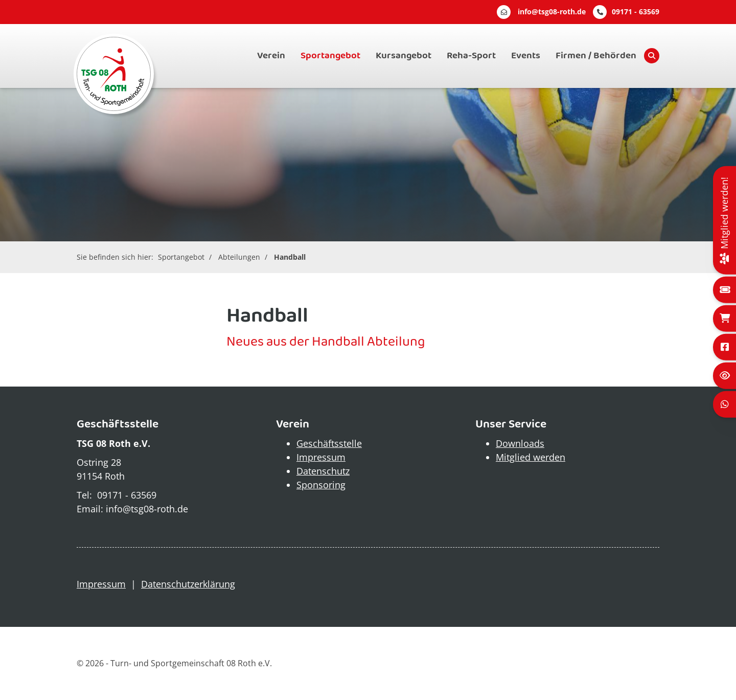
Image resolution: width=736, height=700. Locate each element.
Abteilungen (239, 257)
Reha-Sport (471, 55)
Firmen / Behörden (596, 55)
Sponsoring (321, 485)
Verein (271, 55)
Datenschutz (323, 471)
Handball (290, 257)
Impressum (321, 457)
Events (525, 55)
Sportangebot (330, 55)
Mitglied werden (530, 457)
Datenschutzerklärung (188, 584)
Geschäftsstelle (329, 443)
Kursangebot (403, 55)
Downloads (520, 443)
